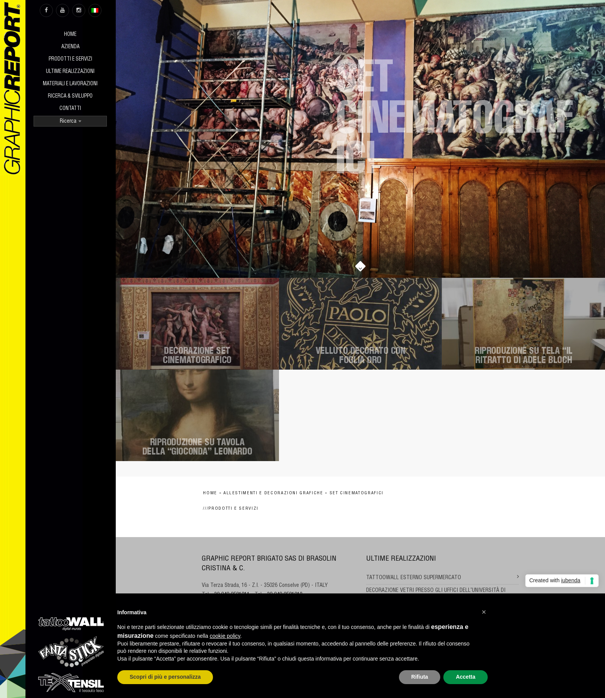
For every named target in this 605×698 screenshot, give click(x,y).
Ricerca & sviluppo (70, 96)
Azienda (70, 47)
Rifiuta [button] (419, 677)
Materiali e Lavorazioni (70, 84)
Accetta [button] (465, 677)
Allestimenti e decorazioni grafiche (273, 493)
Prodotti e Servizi (70, 59)
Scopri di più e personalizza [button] (165, 677)
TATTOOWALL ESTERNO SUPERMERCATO (413, 578)
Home (70, 34)
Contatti (70, 109)
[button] (484, 612)
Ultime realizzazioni (70, 71)
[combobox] (70, 121)
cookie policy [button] (225, 636)
